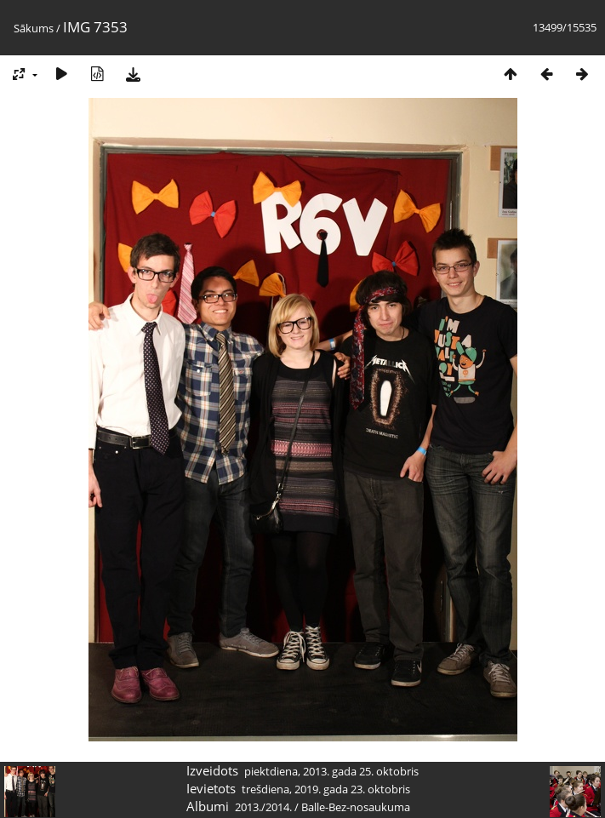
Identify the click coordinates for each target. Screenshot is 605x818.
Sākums (34, 28)
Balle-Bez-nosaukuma (355, 807)
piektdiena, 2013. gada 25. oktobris (331, 771)
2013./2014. (263, 807)
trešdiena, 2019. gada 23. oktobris (326, 789)
